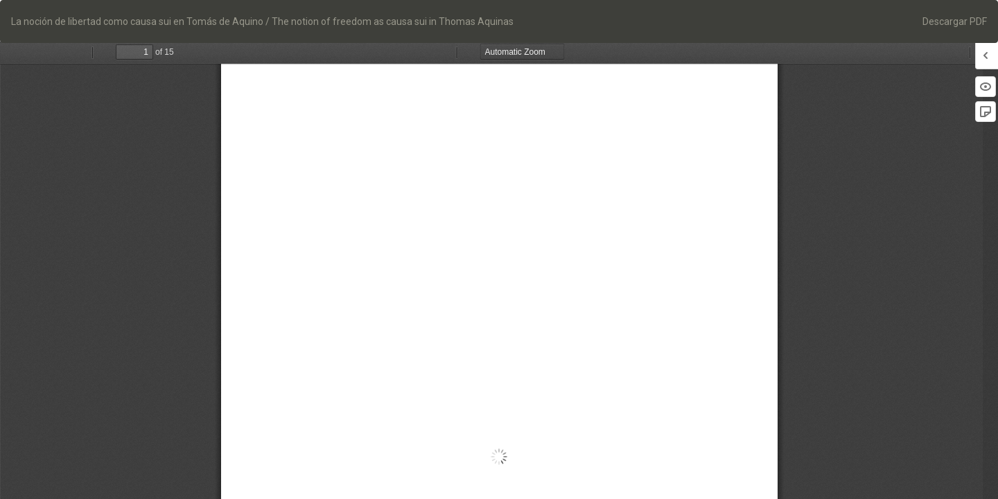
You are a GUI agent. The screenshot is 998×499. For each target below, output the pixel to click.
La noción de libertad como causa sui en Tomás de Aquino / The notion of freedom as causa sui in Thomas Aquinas (262, 21)
